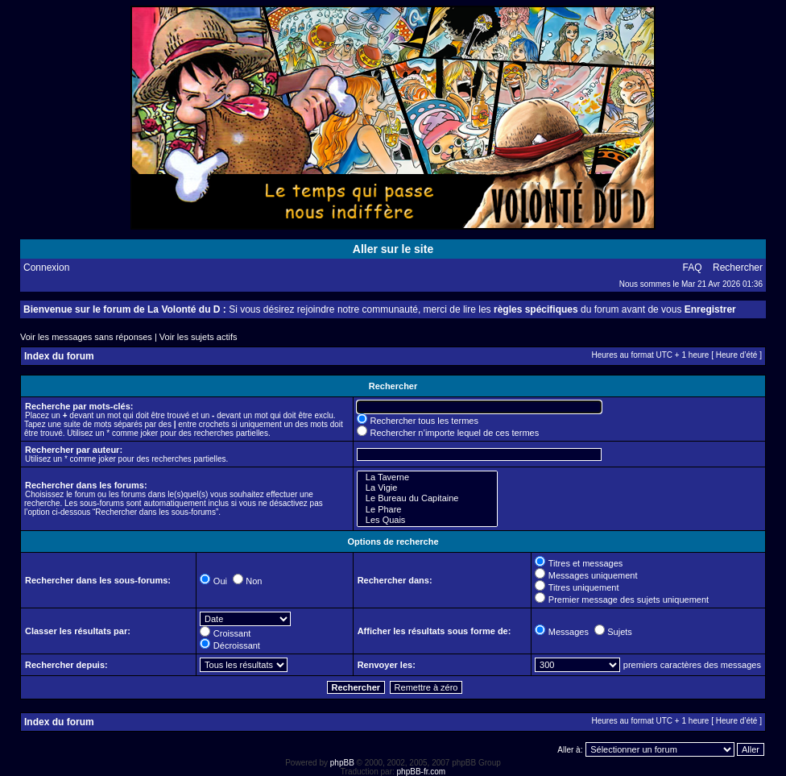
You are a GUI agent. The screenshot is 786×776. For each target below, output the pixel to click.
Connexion (46, 267)
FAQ (692, 267)
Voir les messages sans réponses (86, 337)
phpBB (342, 762)
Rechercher (738, 267)
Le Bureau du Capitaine (427, 498)
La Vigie (427, 488)
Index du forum (59, 356)
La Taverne (427, 477)
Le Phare (427, 509)
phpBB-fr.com (421, 771)
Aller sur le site (393, 249)
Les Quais (427, 520)
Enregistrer (710, 309)
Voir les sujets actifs (198, 337)
